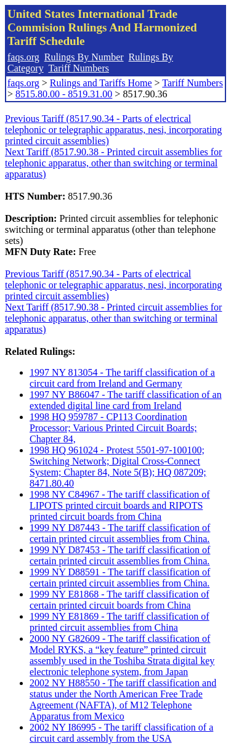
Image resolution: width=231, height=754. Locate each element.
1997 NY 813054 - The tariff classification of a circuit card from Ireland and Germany (122, 378)
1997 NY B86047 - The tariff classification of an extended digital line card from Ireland (126, 400)
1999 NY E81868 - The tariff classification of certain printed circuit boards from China (119, 599)
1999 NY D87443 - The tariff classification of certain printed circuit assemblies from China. (120, 533)
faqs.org (23, 57)
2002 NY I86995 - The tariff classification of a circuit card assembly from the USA (121, 733)
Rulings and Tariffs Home (101, 83)
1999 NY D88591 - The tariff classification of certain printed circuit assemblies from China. (120, 577)
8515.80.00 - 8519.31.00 (63, 94)
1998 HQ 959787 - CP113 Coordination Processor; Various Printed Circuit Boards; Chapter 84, (113, 427)
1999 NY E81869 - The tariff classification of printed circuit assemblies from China (119, 622)
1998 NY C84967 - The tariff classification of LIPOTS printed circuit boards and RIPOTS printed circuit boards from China (120, 505)
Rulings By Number (84, 57)
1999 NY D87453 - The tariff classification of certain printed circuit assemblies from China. (120, 555)
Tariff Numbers (78, 68)
